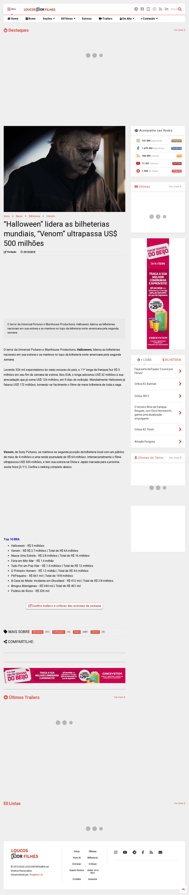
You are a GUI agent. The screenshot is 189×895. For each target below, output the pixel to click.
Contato (77, 879)
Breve (30, 18)
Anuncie (92, 879)
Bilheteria (92, 857)
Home (12, 18)
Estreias (76, 864)
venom (51, 216)
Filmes (68, 18)
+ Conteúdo (149, 18)
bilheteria (34, 216)
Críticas (93, 864)
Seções (49, 18)
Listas (12, 803)
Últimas (142, 186)
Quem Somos (76, 870)
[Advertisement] (94, 94)
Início (7, 216)
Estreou (87, 18)
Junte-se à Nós (92, 871)
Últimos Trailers (21, 697)
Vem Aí (77, 857)
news (19, 216)
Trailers (105, 18)
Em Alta (127, 18)
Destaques (16, 30)
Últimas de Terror (149, 457)
